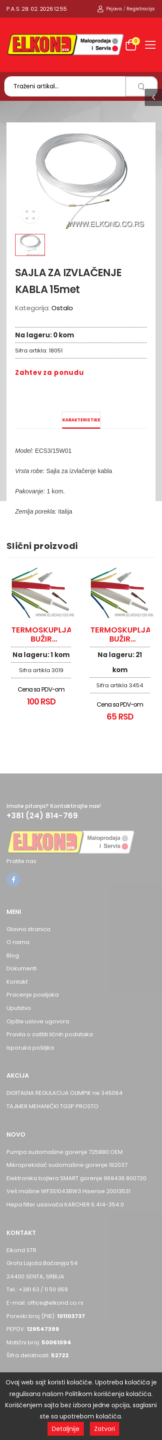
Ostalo (62, 307)
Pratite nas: (22, 861)
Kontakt (17, 982)
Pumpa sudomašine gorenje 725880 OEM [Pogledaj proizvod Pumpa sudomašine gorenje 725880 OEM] (64, 1152)
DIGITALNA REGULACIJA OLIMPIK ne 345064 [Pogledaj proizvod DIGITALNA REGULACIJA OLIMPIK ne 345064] (64, 1093)
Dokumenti (21, 968)
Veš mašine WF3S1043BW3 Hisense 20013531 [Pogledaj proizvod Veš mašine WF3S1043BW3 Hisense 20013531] (68, 1191)
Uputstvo (18, 1008)
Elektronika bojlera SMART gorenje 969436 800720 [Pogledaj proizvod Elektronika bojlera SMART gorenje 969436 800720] (76, 1178)
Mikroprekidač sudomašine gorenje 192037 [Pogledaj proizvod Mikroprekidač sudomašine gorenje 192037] (66, 1165)
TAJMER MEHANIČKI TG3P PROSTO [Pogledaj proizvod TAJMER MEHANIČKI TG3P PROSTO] (52, 1106)
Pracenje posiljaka (32, 995)
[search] (141, 86)
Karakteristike (81, 420)
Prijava (109, 8)
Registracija (141, 8)
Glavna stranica (28, 929)
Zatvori (104, 1428)
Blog (12, 955)
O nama (17, 942)
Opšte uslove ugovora (37, 1021)
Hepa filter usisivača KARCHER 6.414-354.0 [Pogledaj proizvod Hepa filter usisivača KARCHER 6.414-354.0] (65, 1204)
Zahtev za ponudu (49, 372)
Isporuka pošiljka (30, 1048)
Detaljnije (65, 1428)
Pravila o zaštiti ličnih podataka (49, 1034)
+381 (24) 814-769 (42, 816)
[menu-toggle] (150, 45)
